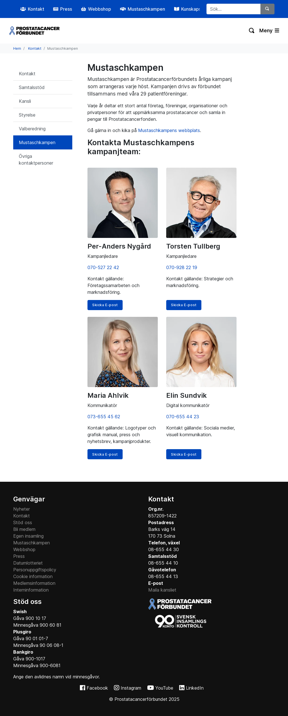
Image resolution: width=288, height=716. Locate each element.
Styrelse (27, 115)
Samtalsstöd (32, 87)
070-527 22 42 (103, 267)
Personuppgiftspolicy (34, 569)
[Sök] (267, 9)
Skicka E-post (105, 305)
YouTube (164, 688)
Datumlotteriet (28, 563)
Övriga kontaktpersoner (36, 159)
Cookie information (33, 576)
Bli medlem (24, 529)
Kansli (25, 101)
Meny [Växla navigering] (269, 30)
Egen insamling (28, 536)
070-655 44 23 (182, 416)
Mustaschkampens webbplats (169, 130)
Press (19, 556)
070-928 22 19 (181, 267)
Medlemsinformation (34, 583)
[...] (233, 9)
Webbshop (24, 549)
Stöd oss (22, 522)
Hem (17, 48)
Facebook (97, 688)
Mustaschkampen (37, 142)
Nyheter (21, 509)
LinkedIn (195, 688)
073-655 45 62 (103, 416)
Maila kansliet (162, 590)
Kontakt (34, 48)
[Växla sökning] (252, 31)
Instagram (131, 688)
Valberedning (32, 128)
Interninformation (31, 590)
